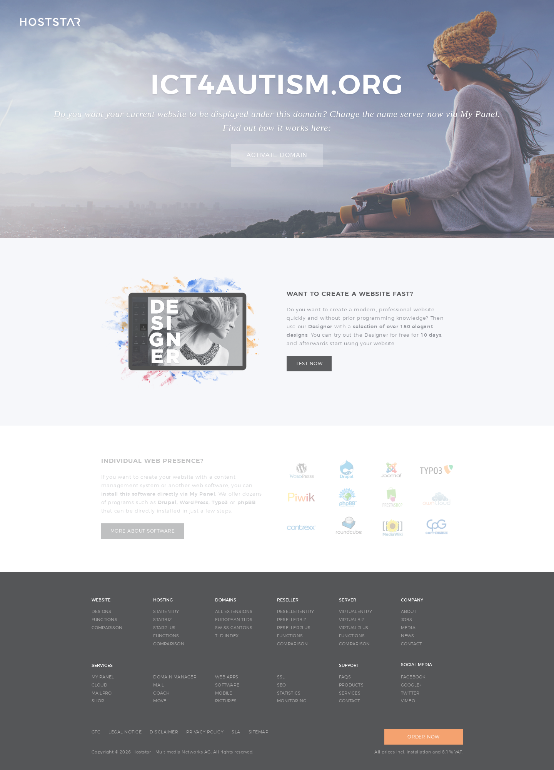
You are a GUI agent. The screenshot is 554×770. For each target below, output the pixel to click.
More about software (142, 531)
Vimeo (408, 701)
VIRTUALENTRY (355, 612)
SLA (236, 732)
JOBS (406, 620)
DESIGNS (102, 612)
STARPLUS (164, 628)
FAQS (345, 677)
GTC (96, 732)
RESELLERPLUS (293, 628)
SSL (281, 677)
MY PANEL (103, 677)
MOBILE (223, 693)
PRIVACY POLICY (205, 732)
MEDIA (408, 628)
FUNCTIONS (104, 620)
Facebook (413, 677)
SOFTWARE (227, 685)
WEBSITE (101, 600)
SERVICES (102, 665)
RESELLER (288, 600)
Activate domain (277, 155)
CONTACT (411, 644)
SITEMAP (259, 732)
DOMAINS (225, 600)
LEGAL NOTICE (125, 732)
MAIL (158, 685)
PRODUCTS (351, 685)
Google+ (411, 685)
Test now (309, 363)
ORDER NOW (423, 737)
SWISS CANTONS (233, 628)
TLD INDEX (227, 636)
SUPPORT (349, 665)
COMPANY (412, 600)
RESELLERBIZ (292, 620)
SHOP (98, 701)
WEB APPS (226, 677)
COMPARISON (107, 628)
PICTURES (226, 701)
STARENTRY (166, 612)
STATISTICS (289, 693)
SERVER (347, 600)
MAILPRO (102, 693)
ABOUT (408, 612)
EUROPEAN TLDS (233, 620)
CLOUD (99, 685)
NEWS (407, 636)
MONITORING (292, 701)
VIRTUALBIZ (352, 620)
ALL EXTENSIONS (234, 612)
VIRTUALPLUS (354, 628)
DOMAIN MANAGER (175, 677)
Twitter (410, 693)
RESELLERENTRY (295, 612)
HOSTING (163, 600)
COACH (161, 693)
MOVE (159, 701)
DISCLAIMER (164, 732)
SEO (281, 685)
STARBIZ (162, 620)
